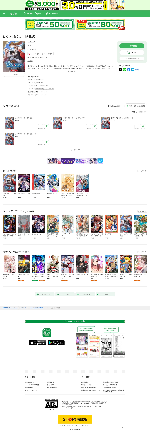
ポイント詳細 (46, 54)
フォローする (35, 42)
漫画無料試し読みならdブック (10, 307)
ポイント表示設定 (52, 387)
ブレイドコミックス (42, 86)
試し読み (15, 74)
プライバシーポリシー (87, 385)
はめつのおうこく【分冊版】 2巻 (74, 118)
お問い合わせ (28, 387)
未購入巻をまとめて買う (137, 106)
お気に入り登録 (115, 106)
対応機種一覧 (50, 382)
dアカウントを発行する (67, 425)
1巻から (134, 112)
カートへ (133, 52)
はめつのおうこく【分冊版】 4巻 (26, 134)
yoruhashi (31, 42)
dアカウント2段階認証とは (88, 387)
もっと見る (141, 171)
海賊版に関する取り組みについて (90, 390)
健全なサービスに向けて (110, 385)
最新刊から (143, 112)
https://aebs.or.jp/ (68, 408)
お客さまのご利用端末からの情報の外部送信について (113, 391)
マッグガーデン (39, 80)
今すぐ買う (133, 46)
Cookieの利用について (109, 387)
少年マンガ (39, 83)
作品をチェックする (133, 58)
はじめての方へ (29, 382)
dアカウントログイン (31, 390)
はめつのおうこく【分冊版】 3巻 (122, 118)
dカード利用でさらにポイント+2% (37, 57)
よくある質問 (50, 385)
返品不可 (30, 61)
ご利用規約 (84, 382)
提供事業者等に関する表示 (110, 382)
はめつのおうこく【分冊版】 (24, 118)
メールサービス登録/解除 (32, 385)
